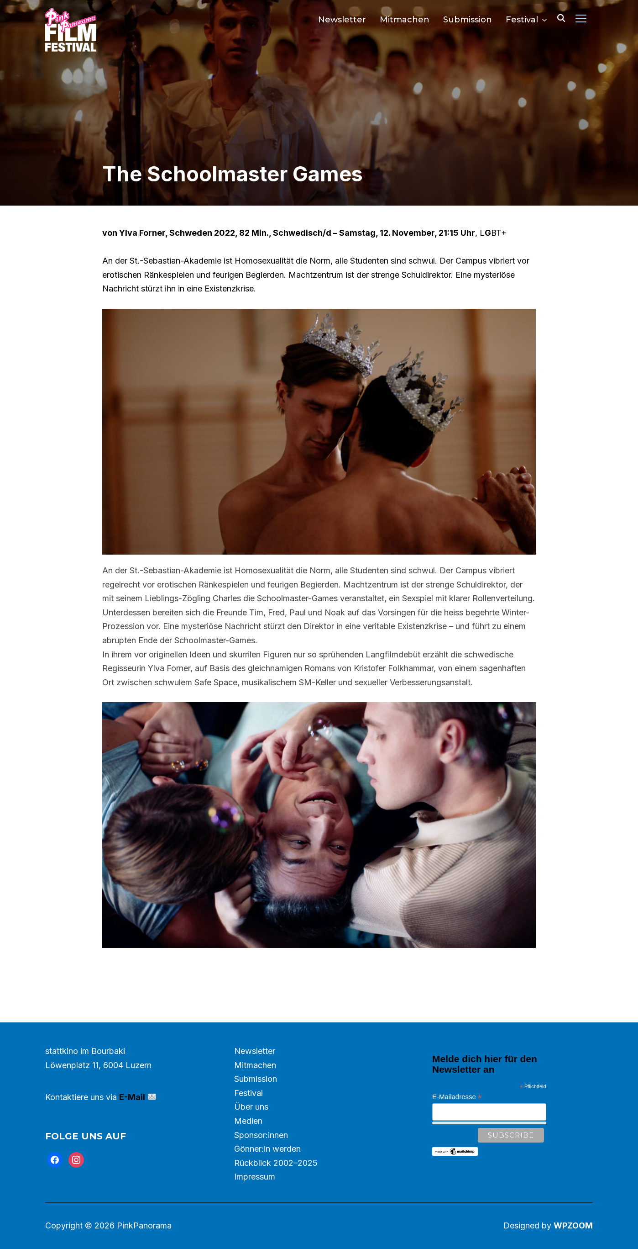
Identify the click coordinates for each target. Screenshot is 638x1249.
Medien (248, 1121)
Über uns (251, 1106)
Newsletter (342, 20)
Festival (522, 20)
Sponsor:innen (261, 1135)
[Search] (561, 17)
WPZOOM (573, 1225)
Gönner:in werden (267, 1149)
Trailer (319, 969)
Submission (467, 20)
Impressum (254, 1176)
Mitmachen (404, 20)
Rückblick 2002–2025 (276, 1163)
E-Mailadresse (457, 1097)
